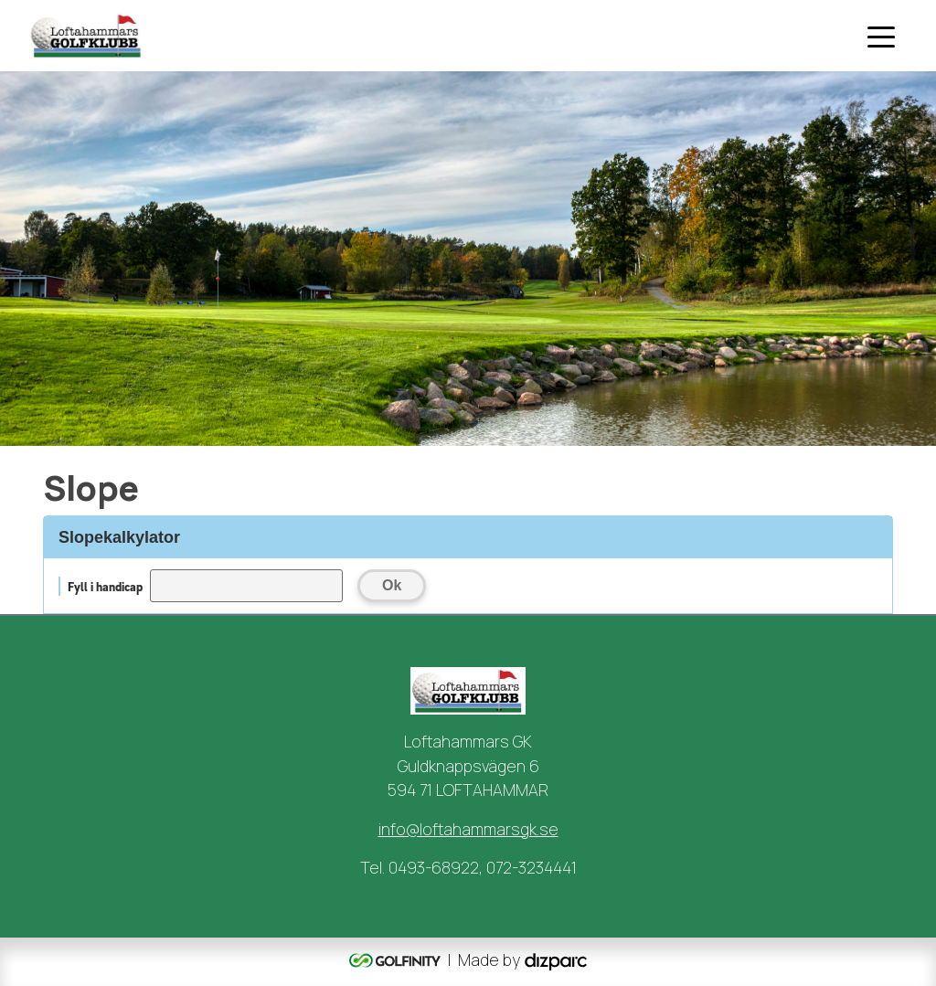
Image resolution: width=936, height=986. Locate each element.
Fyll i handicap (105, 586)
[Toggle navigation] (881, 35)
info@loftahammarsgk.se (468, 829)
